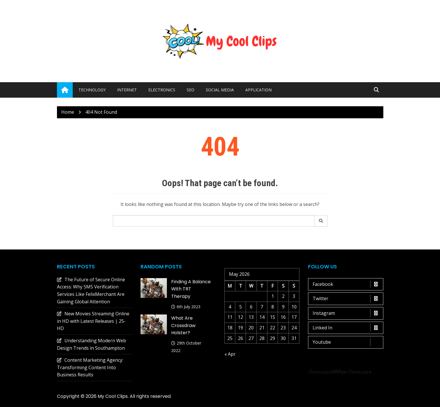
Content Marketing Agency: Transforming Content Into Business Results (90, 367)
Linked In (347, 328)
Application (258, 90)
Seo (190, 90)
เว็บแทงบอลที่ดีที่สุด (327, 372)
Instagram (347, 313)
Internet (127, 90)
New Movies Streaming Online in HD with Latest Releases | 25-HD (93, 320)
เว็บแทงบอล (360, 372)
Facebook (347, 284)
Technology (92, 90)
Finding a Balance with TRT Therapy (191, 289)
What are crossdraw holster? (183, 325)
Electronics (161, 90)
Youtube (347, 342)
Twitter (347, 298)
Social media (220, 90)
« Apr (230, 354)
